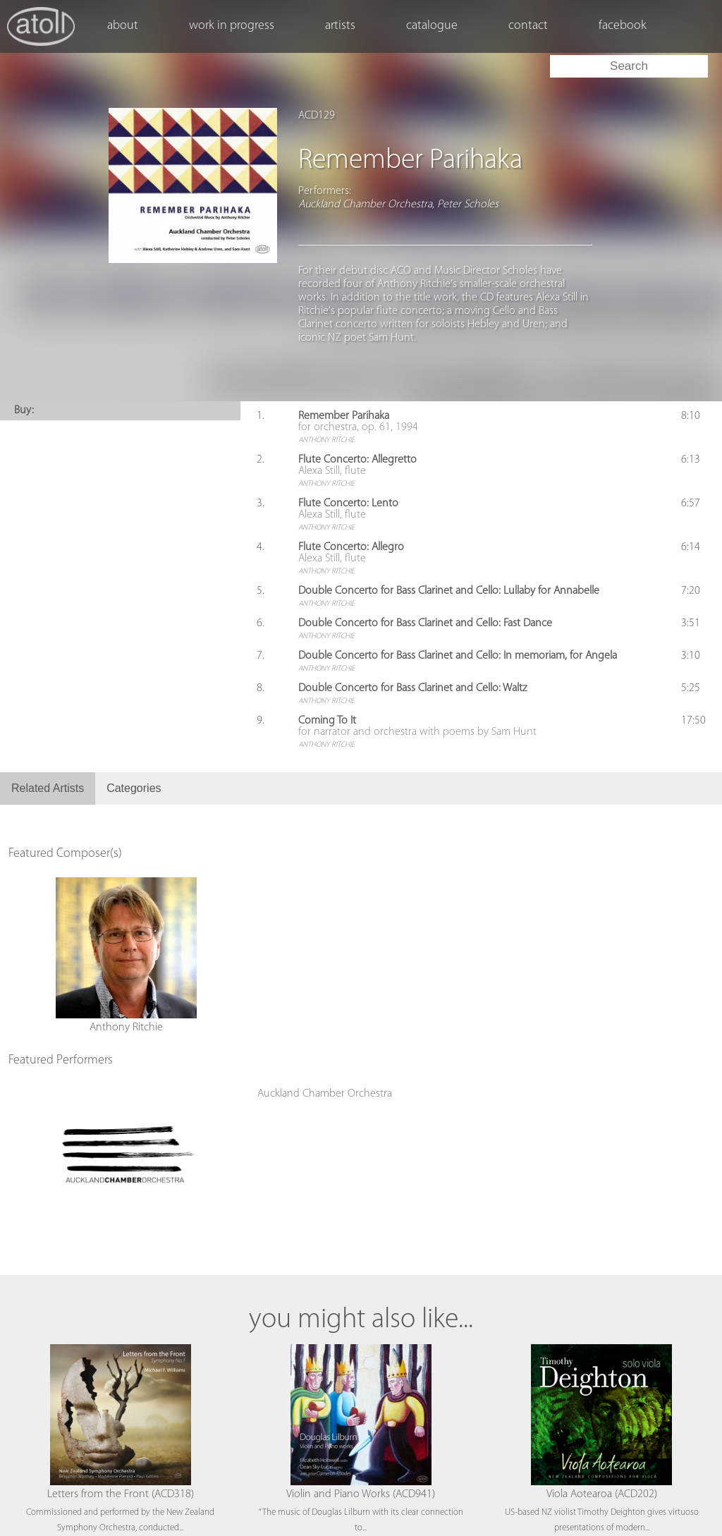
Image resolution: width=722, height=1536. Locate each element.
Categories (133, 788)
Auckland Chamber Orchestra (324, 1093)
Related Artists (47, 788)
